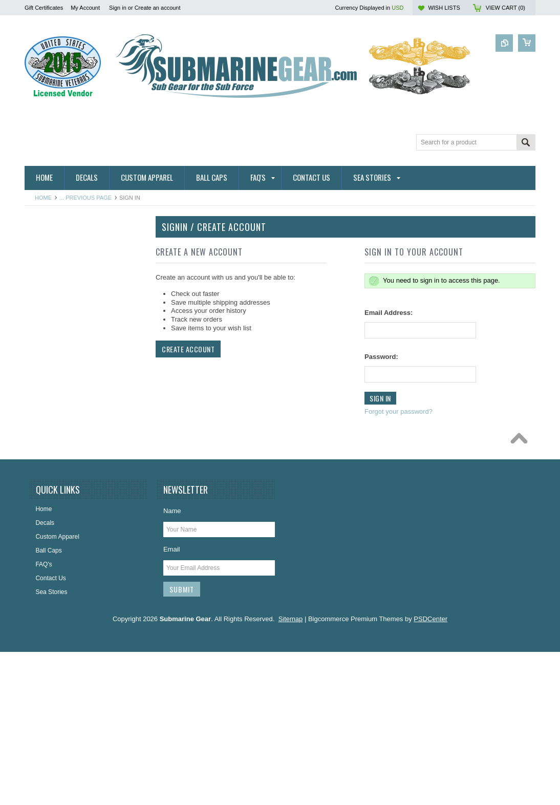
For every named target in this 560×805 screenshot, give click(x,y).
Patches (41, 541)
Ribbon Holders (51, 316)
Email (171, 702)
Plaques (41, 558)
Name (172, 664)
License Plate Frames (60, 523)
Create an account (158, 8)
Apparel (40, 246)
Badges (40, 263)
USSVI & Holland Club (60, 576)
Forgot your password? (398, 411)
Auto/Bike (43, 350)
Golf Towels (46, 454)
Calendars (44, 402)
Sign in (117, 8)
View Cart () (505, 8)
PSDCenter (430, 772)
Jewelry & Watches (56, 506)
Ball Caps (43, 367)
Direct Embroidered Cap (63, 281)
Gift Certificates (44, 8)
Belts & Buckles (51, 385)
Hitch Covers (48, 298)
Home (43, 198)
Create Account (188, 349)
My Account (85, 8)
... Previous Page (85, 198)
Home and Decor (53, 472)
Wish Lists (444, 8)
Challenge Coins (52, 419)
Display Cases (50, 437)
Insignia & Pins (50, 489)
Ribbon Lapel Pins (55, 332)
